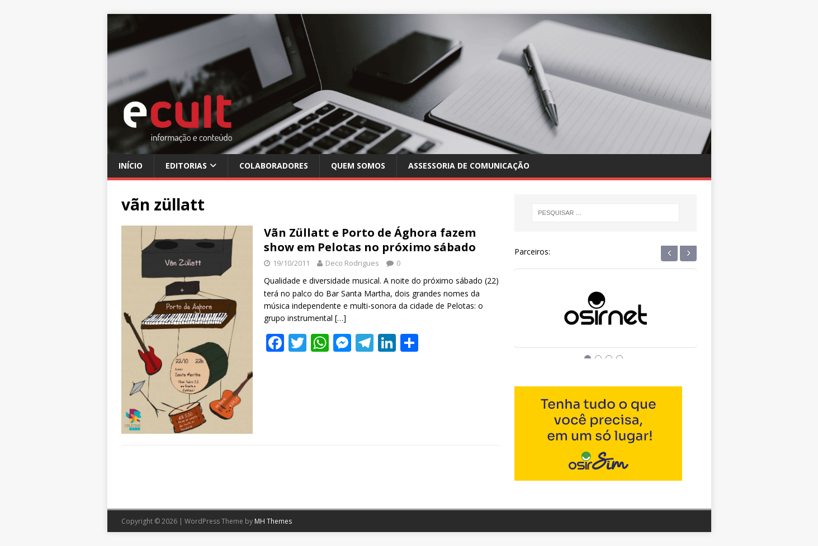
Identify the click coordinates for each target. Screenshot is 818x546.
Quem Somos (358, 165)
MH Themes (273, 521)
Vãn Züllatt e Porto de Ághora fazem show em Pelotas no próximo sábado (370, 240)
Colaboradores (273, 165)
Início (131, 165)
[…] (340, 318)
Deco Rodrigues (352, 263)
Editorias (186, 165)
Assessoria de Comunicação (468, 165)
